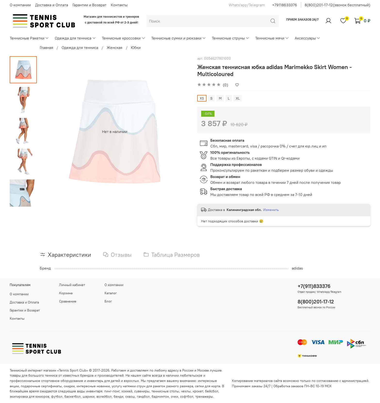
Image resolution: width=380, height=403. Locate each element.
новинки (103, 386)
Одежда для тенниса (75, 38)
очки (174, 396)
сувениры (142, 391)
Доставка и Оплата (51, 4)
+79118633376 (284, 4)
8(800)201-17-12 (316, 301)
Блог (108, 301)
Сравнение (67, 301)
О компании (20, 4)
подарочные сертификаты (41, 386)
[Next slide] (23, 200)
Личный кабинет (72, 285)
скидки (69, 386)
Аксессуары (307, 38)
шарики (89, 396)
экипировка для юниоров (29, 396)
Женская (114, 47)
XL (238, 98)
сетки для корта (207, 386)
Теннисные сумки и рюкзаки (178, 38)
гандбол (143, 396)
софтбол (186, 396)
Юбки (136, 47)
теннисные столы (165, 391)
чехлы (186, 391)
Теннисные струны (230, 38)
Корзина (65, 293)
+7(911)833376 (314, 286)
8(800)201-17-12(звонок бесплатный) (337, 4)
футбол (57, 396)
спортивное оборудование (62, 381)
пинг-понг (111, 391)
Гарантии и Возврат (89, 4)
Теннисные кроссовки (123, 38)
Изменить (271, 210)
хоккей (126, 391)
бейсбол (211, 391)
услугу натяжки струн (128, 386)
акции (14, 386)
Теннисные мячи (272, 38)
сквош (130, 396)
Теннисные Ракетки (29, 38)
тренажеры (204, 396)
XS (202, 98)
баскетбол (72, 396)
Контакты (119, 4)
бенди (118, 396)
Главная (46, 47)
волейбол (104, 396)
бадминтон (160, 396)
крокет (198, 391)
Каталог (110, 293)
